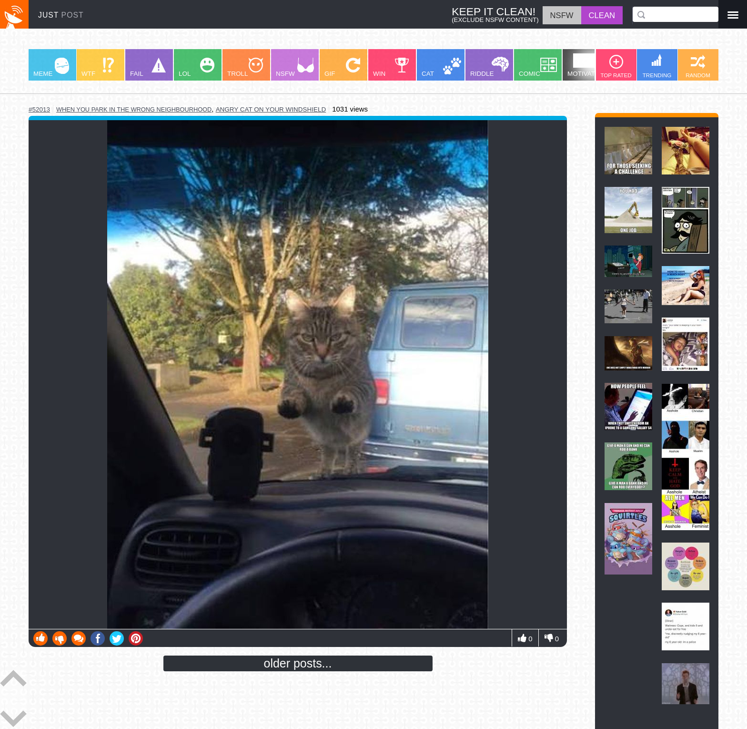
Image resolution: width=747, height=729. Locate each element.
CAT (441, 67)
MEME (51, 67)
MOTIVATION (586, 65)
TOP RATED (615, 66)
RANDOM (698, 66)
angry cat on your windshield (271, 109)
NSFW (295, 67)
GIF (342, 67)
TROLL (245, 67)
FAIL (148, 67)
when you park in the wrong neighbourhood (134, 109)
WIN (391, 67)
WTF (97, 67)
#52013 (39, 109)
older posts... (298, 663)
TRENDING (657, 66)
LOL (196, 67)
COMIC (538, 67)
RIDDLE (489, 67)
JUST (61, 15)
